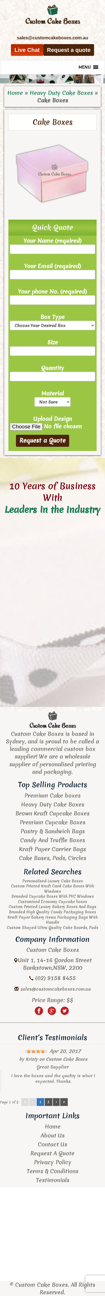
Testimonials (52, 1180)
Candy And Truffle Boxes (52, 840)
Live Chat (27, 50)
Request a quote (69, 50)
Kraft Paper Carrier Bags (52, 849)
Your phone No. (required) (52, 296)
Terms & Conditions (52, 1171)
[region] (52, 79)
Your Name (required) (52, 245)
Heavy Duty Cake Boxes (61, 93)
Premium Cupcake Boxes (52, 822)
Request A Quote (52, 1153)
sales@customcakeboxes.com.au (55, 989)
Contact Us (52, 1144)
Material (52, 398)
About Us (53, 1135)
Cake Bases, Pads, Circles (52, 858)
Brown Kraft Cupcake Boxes (52, 813)
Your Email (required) (52, 270)
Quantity (52, 372)
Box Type (52, 321)
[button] (84, 67)
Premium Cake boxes (52, 795)
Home (15, 93)
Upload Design (52, 423)
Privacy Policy (52, 1162)
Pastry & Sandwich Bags (52, 831)
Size (52, 347)
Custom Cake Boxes (66, 1059)
